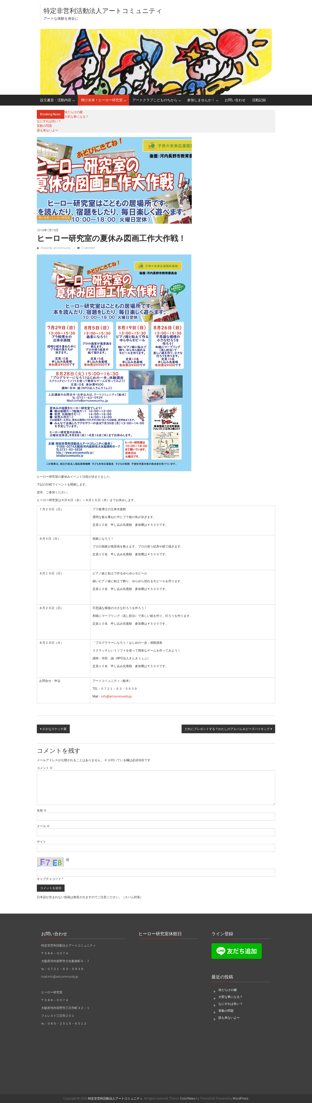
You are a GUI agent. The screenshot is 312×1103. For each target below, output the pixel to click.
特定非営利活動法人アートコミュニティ (103, 11)
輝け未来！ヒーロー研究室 (102, 100)
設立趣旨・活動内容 (55, 100)
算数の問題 (44, 125)
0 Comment (86, 247)
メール (43, 826)
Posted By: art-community (55, 247)
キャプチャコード (49, 879)
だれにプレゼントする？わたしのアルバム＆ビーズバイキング (227, 729)
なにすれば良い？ (49, 121)
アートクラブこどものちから (154, 100)
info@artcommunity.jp (116, 696)
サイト (41, 841)
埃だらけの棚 (73, 112)
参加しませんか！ (201, 100)
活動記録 (259, 100)
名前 (42, 810)
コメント (45, 768)
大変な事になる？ (76, 116)
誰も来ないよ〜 (47, 130)
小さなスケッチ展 (54, 729)
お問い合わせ (235, 100)
